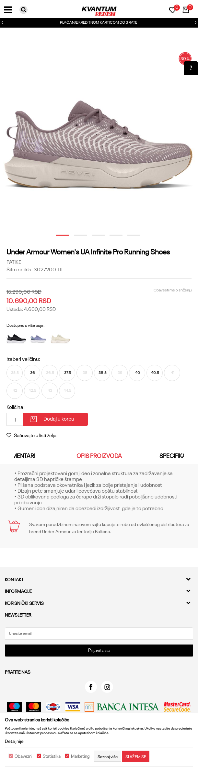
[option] (99, 23)
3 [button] (94, 237)
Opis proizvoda (99, 455)
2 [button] (77, 237)
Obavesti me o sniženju (173, 289)
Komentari (20, 455)
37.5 (67, 372)
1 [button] (59, 237)
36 (32, 372)
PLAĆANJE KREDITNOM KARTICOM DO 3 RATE (98, 22)
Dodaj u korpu (58, 418)
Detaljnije (14, 741)
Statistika (52, 756)
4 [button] (112, 237)
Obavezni (23, 756)
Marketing (80, 756)
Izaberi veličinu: (23, 359)
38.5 (103, 372)
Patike (13, 261)
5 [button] (130, 237)
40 (137, 372)
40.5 (155, 372)
